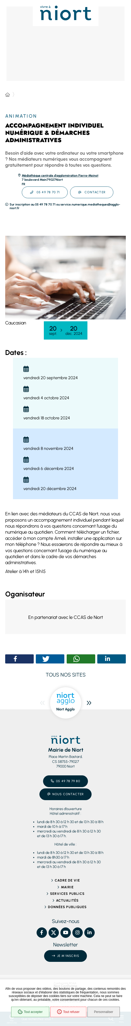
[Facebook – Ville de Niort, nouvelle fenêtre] (42, 932)
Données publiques (67, 907)
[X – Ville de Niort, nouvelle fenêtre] (54, 932)
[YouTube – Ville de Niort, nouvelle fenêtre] (65, 932)
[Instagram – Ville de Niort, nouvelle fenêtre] (77, 932)
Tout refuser (68, 1012)
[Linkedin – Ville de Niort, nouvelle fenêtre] (89, 932)
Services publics (67, 894)
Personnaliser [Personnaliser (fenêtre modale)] (103, 1012)
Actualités (67, 900)
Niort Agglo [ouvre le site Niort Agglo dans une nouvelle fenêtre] (65, 709)
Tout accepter (30, 1012)
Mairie (67, 887)
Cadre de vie (67, 880)
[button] (65, 277)
